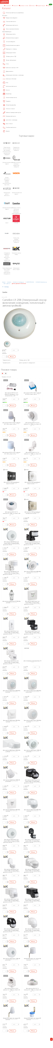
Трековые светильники (9, 116)
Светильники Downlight (9, 78)
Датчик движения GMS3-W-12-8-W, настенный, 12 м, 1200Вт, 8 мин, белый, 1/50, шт (11, 990)
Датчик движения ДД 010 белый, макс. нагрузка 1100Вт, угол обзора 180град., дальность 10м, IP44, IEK (32, 930)
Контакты (32, 5)
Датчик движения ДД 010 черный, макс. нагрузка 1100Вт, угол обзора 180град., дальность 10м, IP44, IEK (11, 930)
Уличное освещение (9, 41)
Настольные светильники (10, 86)
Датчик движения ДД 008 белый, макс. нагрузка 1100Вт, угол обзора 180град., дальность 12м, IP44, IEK (11, 871)
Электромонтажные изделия (10, 38)
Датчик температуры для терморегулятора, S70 (32, 660)
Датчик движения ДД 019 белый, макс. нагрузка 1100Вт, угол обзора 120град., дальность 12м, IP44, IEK (11, 662)
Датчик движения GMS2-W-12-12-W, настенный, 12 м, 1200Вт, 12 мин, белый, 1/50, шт (32, 424)
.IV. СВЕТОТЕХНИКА (29, 282)
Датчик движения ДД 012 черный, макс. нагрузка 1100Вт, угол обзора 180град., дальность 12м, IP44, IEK (32, 900)
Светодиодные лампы (9, 34)
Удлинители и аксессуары (10, 120)
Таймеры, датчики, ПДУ (9, 56)
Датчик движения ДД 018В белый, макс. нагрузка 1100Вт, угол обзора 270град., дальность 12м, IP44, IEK (11, 573)
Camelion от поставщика (18, 282)
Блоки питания (8, 123)
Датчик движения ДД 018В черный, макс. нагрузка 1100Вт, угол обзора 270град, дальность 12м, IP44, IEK (32, 543)
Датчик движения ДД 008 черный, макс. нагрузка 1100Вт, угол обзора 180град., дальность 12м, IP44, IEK (32, 841)
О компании (7, 5)
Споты (6, 64)
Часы (5, 82)
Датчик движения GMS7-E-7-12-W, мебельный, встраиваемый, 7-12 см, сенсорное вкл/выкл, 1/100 (11, 394)
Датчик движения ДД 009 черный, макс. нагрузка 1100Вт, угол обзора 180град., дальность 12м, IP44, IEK (32, 781)
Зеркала (6, 131)
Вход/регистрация (40, 5)
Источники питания (9, 108)
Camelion (9, 282)
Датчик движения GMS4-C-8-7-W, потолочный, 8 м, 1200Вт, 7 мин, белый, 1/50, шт (32, 990)
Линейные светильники (9, 127)
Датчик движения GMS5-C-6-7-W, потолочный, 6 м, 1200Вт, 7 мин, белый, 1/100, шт (11, 513)
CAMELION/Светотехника (41, 282)
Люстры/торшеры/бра (9, 105)
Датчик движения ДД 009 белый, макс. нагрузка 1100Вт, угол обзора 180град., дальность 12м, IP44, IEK (32, 871)
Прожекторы (7, 93)
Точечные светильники (9, 21)
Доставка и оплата (23, 5)
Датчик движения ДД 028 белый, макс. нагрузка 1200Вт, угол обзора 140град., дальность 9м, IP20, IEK (11, 632)
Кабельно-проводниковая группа (12, 112)
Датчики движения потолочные (19, 283)
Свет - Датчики (7, 283)
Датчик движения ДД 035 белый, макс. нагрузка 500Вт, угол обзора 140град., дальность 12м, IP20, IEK (32, 603)
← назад (5, 286)
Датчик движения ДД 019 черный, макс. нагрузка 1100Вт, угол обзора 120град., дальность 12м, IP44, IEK (32, 632)
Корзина (48, 5)
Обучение (15, 5)
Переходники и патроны (10, 49)
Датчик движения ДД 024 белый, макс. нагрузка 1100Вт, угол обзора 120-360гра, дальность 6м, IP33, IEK (11, 841)
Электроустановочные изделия (11, 45)
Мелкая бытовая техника (10, 97)
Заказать (12, 356)
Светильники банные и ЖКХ (10, 67)
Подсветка (6, 101)
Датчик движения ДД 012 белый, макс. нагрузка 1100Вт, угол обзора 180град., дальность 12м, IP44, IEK (11, 900)
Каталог (6, 8)
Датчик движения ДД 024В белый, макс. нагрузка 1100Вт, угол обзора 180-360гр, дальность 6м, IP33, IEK (11, 543)
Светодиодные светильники (10, 25)
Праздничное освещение (10, 17)
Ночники (6, 90)
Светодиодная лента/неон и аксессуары (13, 75)
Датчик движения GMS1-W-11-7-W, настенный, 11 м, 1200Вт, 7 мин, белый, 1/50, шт (32, 454)
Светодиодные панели (9, 52)
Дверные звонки (8, 71)
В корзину (12, 405)
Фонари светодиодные (9, 60)
